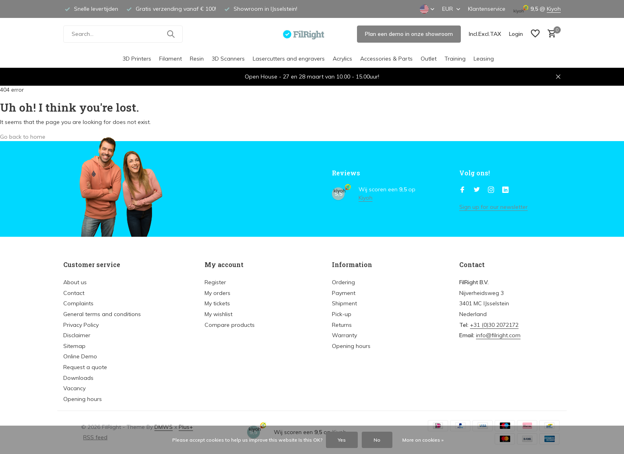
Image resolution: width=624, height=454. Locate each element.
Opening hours (82, 399)
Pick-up (341, 314)
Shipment (344, 303)
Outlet (429, 58)
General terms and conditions (102, 314)
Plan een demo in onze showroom (409, 33)
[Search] (123, 34)
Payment (343, 293)
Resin (197, 58)
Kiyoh (554, 8)
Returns (342, 324)
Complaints (78, 303)
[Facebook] (462, 190)
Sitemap (74, 346)
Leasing (484, 58)
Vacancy (74, 388)
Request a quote (85, 367)
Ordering (343, 282)
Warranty (344, 335)
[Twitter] (477, 190)
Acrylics (342, 58)
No (377, 440)
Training (455, 58)
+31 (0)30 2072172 (494, 324)
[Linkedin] (505, 190)
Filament (170, 58)
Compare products (230, 324)
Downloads (78, 377)
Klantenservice (486, 8)
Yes (342, 440)
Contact (73, 293)
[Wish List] (535, 34)
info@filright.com (498, 335)
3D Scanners (228, 58)
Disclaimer (76, 335)
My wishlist (218, 314)
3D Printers (137, 58)
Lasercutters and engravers (289, 58)
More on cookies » (423, 440)
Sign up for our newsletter (493, 206)
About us (75, 282)
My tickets (217, 303)
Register (215, 282)
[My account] (516, 33)
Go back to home (22, 136)
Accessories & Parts (386, 58)
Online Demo (80, 356)
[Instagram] (491, 190)
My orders (217, 293)
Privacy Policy (81, 324)
